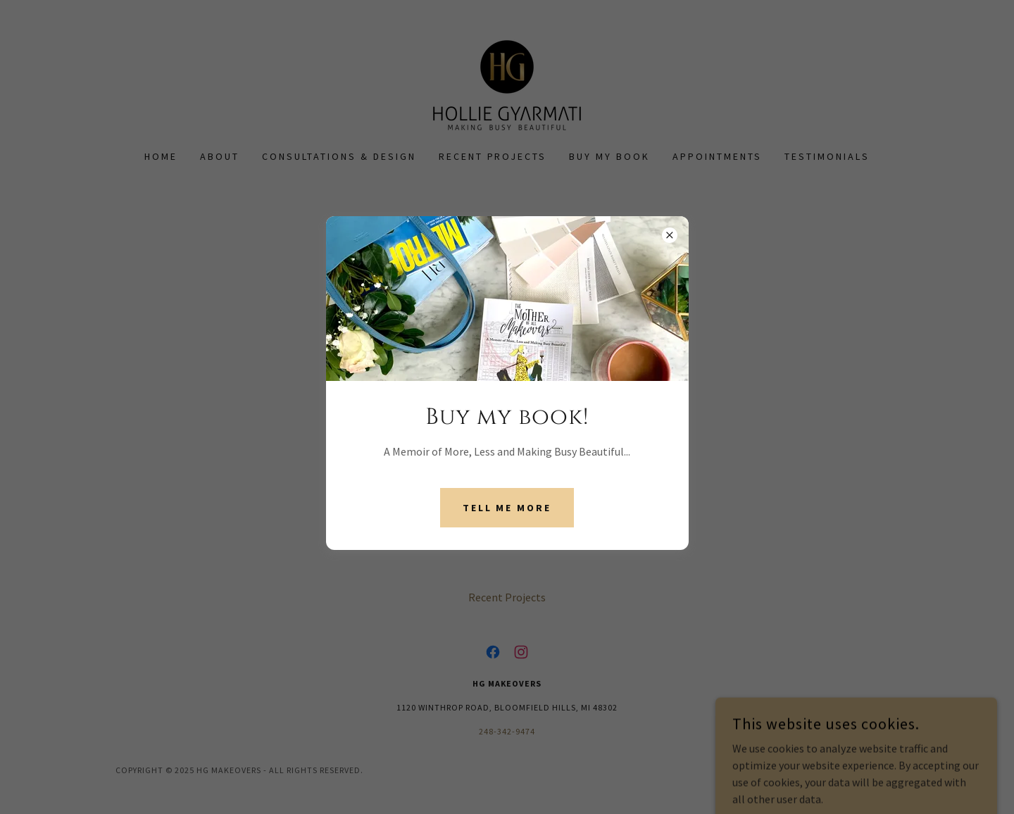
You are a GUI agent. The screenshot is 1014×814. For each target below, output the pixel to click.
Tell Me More (507, 507)
